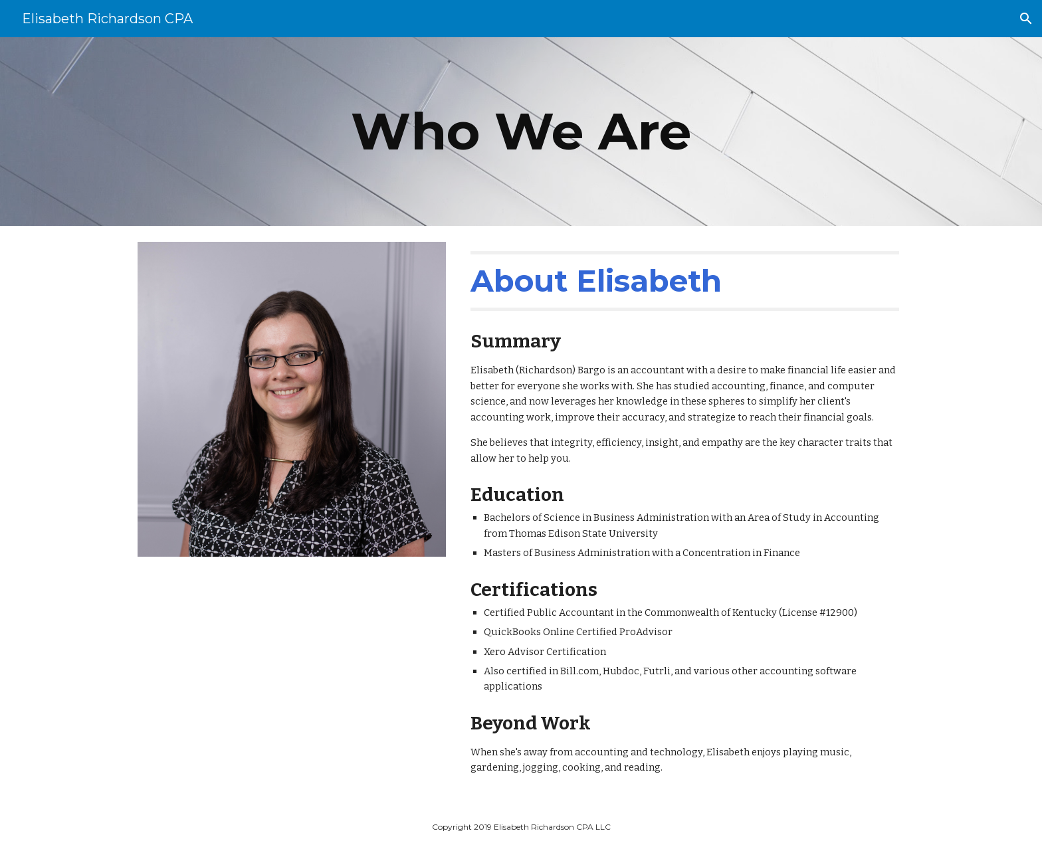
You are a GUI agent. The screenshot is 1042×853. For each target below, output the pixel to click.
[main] (521, 131)
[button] (1026, 19)
